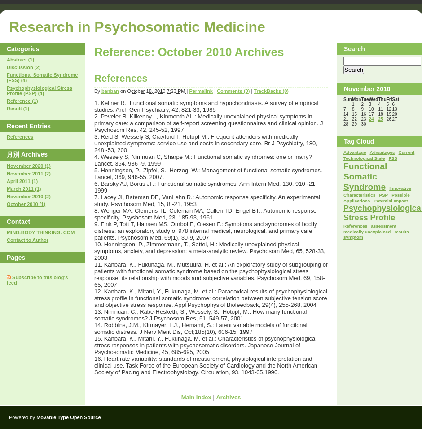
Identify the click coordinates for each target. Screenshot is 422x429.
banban (110, 91)
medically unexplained (367, 231)
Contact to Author (27, 240)
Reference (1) (22, 101)
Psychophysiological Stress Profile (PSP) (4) (39, 90)
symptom (353, 237)
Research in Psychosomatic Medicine (137, 27)
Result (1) (18, 108)
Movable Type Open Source (68, 417)
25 (380, 119)
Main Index (196, 397)
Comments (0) (233, 91)
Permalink (201, 91)
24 (371, 119)
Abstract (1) (20, 59)
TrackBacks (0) (271, 91)
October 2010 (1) (26, 204)
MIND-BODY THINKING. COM (41, 232)
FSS (393, 158)
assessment (383, 225)
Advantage (354, 152)
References (121, 78)
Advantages (382, 152)
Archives (228, 397)
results (401, 231)
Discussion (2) (23, 67)
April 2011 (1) (22, 181)
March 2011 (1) (24, 189)
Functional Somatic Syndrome (365, 177)
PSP (383, 195)
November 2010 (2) (29, 196)
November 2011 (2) (29, 173)
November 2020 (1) (29, 166)
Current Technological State (378, 155)
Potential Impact (391, 200)
